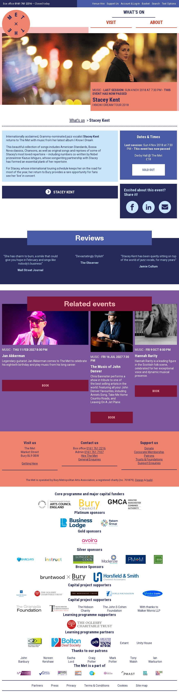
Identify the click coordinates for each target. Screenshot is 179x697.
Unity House (144, 643)
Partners (37, 685)
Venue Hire (98, 3)
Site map (142, 685)
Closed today (42, 3)
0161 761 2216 (96, 448)
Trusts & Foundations (149, 459)
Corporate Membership (149, 452)
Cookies (122, 685)
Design (139, 480)
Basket (146, 3)
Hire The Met (89, 455)
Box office (17, 3)
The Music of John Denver (106, 368)
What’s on (133, 12)
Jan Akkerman (13, 355)
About (156, 22)
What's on (77, 120)
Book (45, 385)
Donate (149, 448)
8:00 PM (41, 349)
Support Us (113, 3)
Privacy (71, 685)
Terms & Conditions (96, 685)
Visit (111, 22)
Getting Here (30, 463)
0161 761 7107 (94, 452)
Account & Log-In (130, 3)
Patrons (149, 455)
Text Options (169, 3)
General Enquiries (89, 459)
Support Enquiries (149, 463)
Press (54, 685)
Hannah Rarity (146, 355)
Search (156, 3)
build (149, 480)
